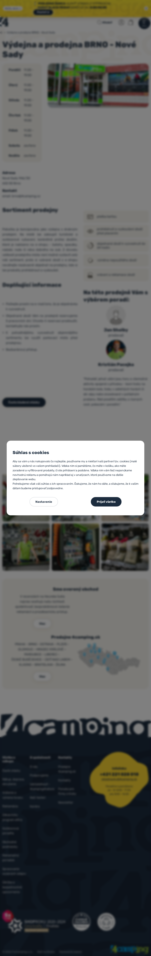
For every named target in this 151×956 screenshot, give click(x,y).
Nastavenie (43, 502)
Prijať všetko (106, 502)
